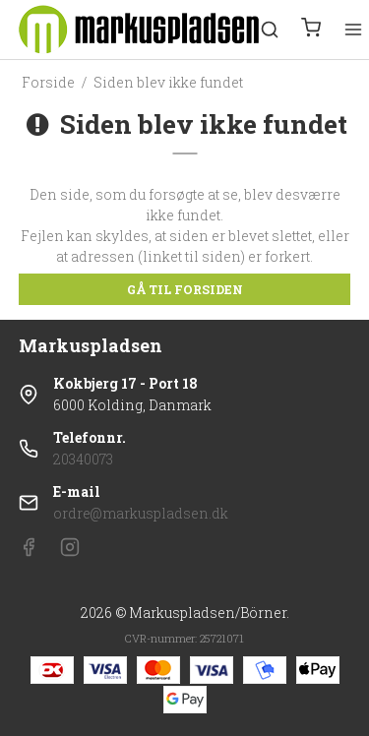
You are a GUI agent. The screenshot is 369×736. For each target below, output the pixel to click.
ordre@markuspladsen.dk (140, 513)
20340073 (83, 459)
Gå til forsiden (185, 289)
